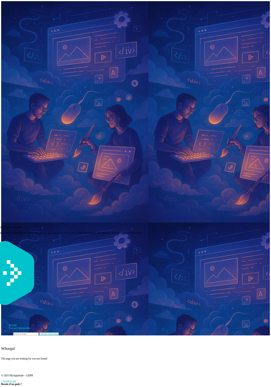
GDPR (29, 375)
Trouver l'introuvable (19, 328)
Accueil (13, 325)
